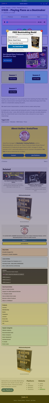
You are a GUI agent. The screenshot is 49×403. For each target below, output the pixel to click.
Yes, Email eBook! (18, 46)
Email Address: (13, 37)
